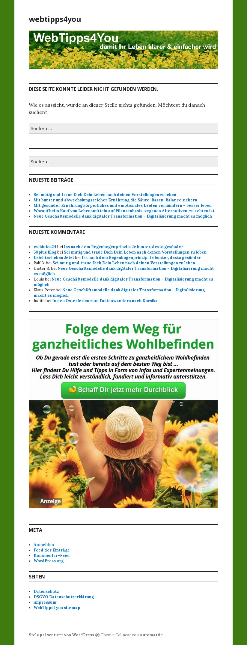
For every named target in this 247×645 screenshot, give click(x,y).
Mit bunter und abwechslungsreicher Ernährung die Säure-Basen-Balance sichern (115, 200)
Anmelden (44, 544)
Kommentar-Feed (52, 555)
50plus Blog (45, 252)
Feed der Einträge (52, 550)
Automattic (151, 635)
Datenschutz (46, 591)
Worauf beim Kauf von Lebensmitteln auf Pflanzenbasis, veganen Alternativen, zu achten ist (124, 210)
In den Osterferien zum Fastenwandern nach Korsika (105, 300)
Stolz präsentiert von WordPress (61, 635)
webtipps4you (55, 19)
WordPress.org (49, 560)
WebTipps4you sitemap (57, 607)
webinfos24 (45, 246)
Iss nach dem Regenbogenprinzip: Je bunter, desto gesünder (123, 246)
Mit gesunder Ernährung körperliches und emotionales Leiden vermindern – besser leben (123, 205)
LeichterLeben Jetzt (54, 257)
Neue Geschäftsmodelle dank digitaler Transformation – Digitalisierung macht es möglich (123, 216)
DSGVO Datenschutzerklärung (64, 596)
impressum (45, 602)
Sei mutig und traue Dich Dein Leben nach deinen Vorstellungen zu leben (105, 194)
